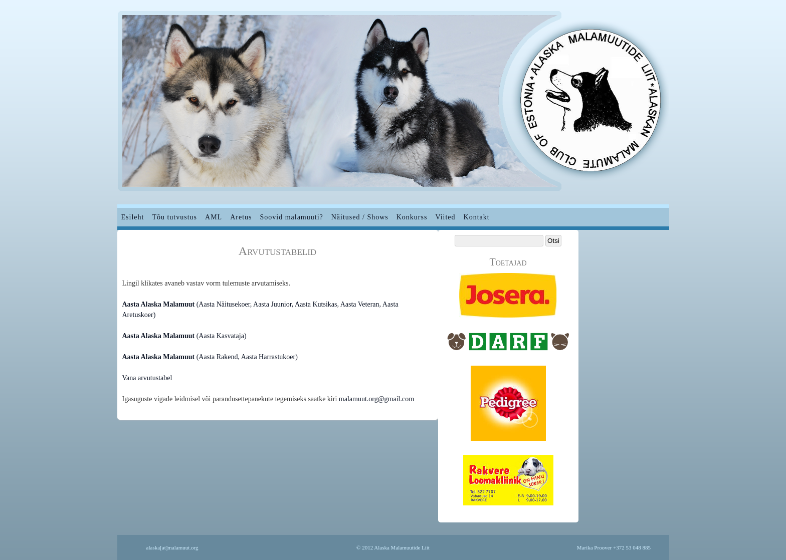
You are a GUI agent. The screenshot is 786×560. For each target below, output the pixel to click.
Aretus (241, 217)
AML (213, 217)
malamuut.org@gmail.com (376, 399)
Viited (445, 217)
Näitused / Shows (359, 217)
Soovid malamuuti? (291, 217)
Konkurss (412, 217)
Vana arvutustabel (147, 378)
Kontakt (477, 217)
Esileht (132, 217)
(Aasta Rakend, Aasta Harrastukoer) (210, 357)
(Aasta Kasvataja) (184, 336)
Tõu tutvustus (174, 217)
